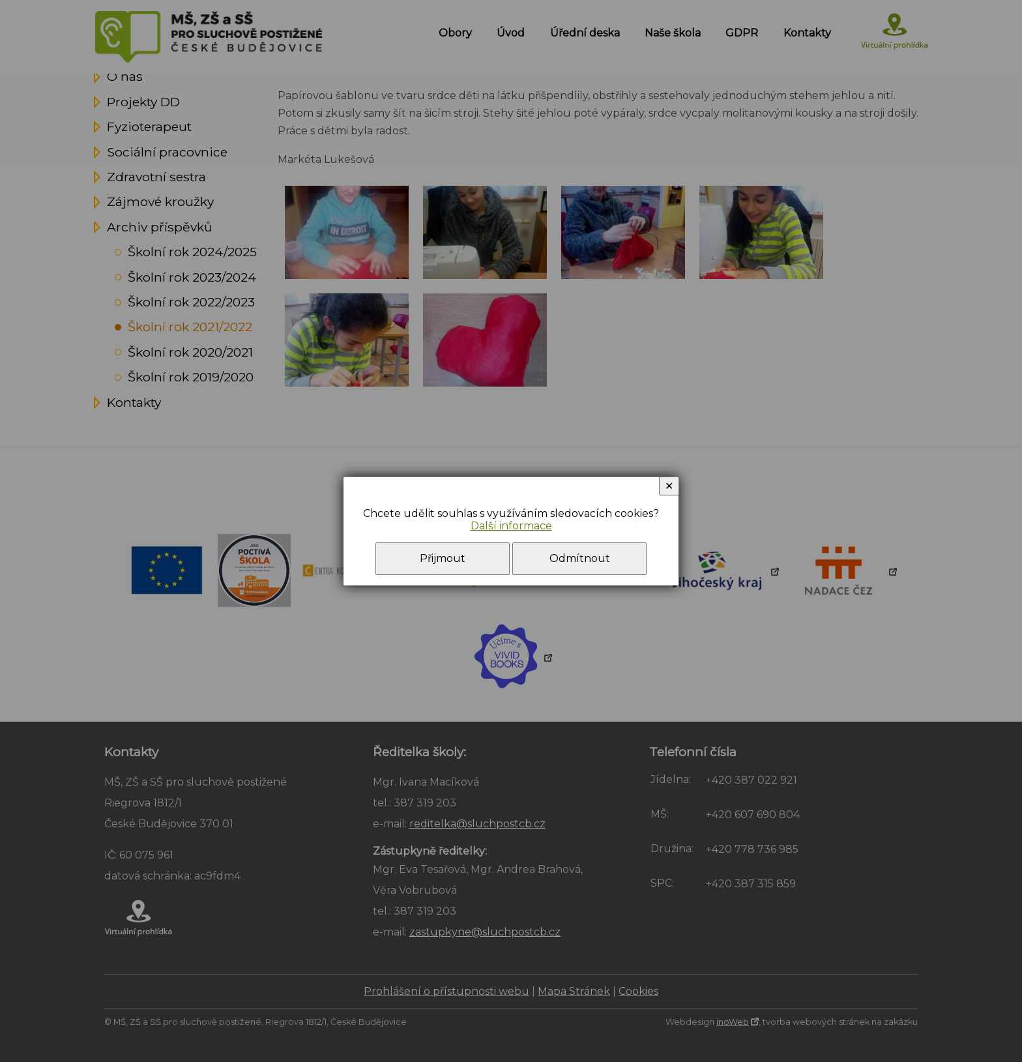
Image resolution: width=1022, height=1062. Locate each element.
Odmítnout (579, 558)
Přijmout (442, 558)
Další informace (511, 526)
